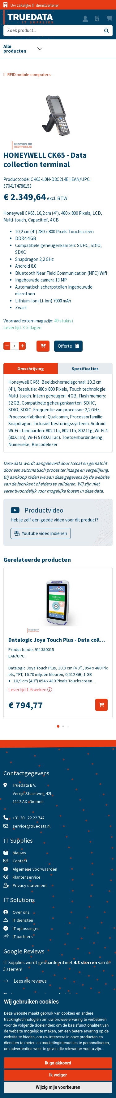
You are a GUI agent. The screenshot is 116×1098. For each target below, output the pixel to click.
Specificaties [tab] (85, 368)
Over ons (21, 912)
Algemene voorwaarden (35, 869)
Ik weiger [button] (58, 1074)
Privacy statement (30, 885)
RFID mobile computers (29, 74)
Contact (20, 861)
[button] (85, 20)
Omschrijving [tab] (30, 368)
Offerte (68, 346)
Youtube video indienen (44, 533)
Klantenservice (27, 877)
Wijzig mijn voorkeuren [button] (58, 1087)
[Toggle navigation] (22, 48)
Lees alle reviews (25, 981)
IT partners (23, 936)
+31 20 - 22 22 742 (29, 818)
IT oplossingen (26, 928)
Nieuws (19, 853)
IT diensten (23, 920)
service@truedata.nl (31, 826)
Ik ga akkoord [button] (58, 1062)
